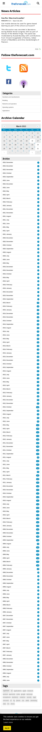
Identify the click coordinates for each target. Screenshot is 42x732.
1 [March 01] (26, 133)
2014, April (6, 342)
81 (38, 400)
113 (38, 436)
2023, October (7, 173)
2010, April (6, 515)
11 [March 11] (4, 141)
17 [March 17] (38, 141)
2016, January (7, 288)
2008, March (6, 605)
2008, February (7, 608)
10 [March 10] (38, 137)
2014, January (7, 353)
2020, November (8, 241)
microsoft (6, 700)
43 (38, 331)
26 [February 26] (10, 133)
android (5, 694)
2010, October (7, 493)
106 (38, 443)
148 (38, 540)
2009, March (6, 561)
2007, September (8, 626)
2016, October (7, 274)
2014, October (7, 320)
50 (38, 335)
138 (38, 479)
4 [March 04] (4, 137)
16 (38, 302)
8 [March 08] (26, 137)
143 (38, 526)
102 (38, 407)
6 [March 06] (15, 137)
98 (38, 410)
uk (12, 691)
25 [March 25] (4, 148)
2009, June (6, 551)
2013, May (6, 382)
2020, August (7, 252)
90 (38, 457)
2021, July (6, 220)
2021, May (6, 227)
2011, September (8, 454)
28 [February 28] (21, 133)
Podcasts (4, 20)
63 (38, 346)
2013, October (7, 364)
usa (23, 700)
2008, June (6, 594)
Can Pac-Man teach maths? (12, 18)
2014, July (6, 331)
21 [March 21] (21, 145)
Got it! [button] (7, 728)
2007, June (6, 637)
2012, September (8, 410)
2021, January (7, 234)
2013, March (6, 389)
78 (38, 349)
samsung (29, 694)
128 (38, 508)
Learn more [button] (8, 722)
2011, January (7, 482)
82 (38, 472)
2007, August (7, 630)
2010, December (8, 486)
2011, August (7, 457)
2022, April (6, 195)
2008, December (8, 572)
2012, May (6, 425)
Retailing (5, 100)
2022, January (7, 205)
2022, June (6, 187)
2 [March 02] (32, 133)
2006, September (8, 669)
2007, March (6, 648)
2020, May (6, 263)
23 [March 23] (32, 145)
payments (12, 694)
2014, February (7, 349)
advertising (33, 700)
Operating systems (8, 107)
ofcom (12, 704)
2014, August (7, 328)
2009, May (6, 554)
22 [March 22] (26, 145)
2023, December (8, 166)
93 (38, 544)
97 (38, 392)
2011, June (6, 464)
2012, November (8, 403)
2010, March (6, 518)
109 (38, 446)
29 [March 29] (26, 148)
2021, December (8, 209)
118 (38, 486)
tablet (27, 700)
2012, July (6, 418)
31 (38, 328)
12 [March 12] (10, 141)
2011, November (8, 446)
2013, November (8, 360)
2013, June (6, 378)
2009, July (6, 547)
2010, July (6, 504)
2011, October (7, 450)
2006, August (7, 673)
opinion (6, 691)
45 (38, 317)
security (29, 697)
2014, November (8, 317)
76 (38, 367)
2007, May (6, 641)
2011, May (6, 468)
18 (38, 306)
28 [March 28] (21, 148)
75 (38, 374)
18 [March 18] (4, 145)
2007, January (7, 655)
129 (38, 439)
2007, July (6, 633)
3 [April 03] (15, 152)
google (23, 694)
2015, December (8, 292)
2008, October (7, 579)
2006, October (7, 666)
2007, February (7, 651)
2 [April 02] (9, 152)
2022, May (6, 191)
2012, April (6, 428)
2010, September (8, 497)
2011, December (8, 443)
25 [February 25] (4, 133)
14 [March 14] (21, 141)
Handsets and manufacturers (11, 97)
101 (38, 475)
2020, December (8, 238)
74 (38, 385)
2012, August (7, 414)
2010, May (6, 511)
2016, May (6, 277)
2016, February (7, 284)
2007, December (8, 615)
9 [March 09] (32, 137)
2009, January (7, 569)
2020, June (6, 259)
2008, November (8, 576)
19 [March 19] (10, 145)
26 (38, 310)
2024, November (8, 162)
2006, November (8, 662)
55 (38, 342)
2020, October (7, 245)
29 (38, 569)
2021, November (8, 213)
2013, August (7, 371)
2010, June (6, 508)
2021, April (6, 231)
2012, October (7, 407)
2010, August (7, 500)
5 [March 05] (9, 137)
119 (38, 454)
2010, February (7, 522)
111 (38, 500)
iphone (18, 700)
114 (38, 511)
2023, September (8, 177)
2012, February (7, 436)
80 (38, 421)
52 (38, 338)
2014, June (6, 335)
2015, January (7, 310)
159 (38, 547)
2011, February (7, 479)
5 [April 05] (26, 152)
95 (38, 396)
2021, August (7, 216)
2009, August (7, 544)
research (30, 691)
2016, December (8, 267)
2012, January (7, 439)
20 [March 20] (15, 145)
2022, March (6, 198)
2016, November (8, 270)
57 (38, 371)
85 (38, 353)
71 (38, 364)
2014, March (6, 346)
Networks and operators (9, 104)
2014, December (8, 313)
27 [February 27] (15, 133)
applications (18, 691)
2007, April (6, 644)
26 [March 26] (10, 148)
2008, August (7, 587)
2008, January (7, 612)
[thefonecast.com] (21, 3)
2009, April (6, 558)
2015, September (8, 299)
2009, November (8, 533)
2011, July (6, 461)
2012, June (6, 421)
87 (38, 403)
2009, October (7, 536)
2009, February (7, 565)
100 (38, 428)
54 (38, 320)
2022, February (7, 202)
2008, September (8, 583)
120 (38, 464)
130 (38, 450)
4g (14, 700)
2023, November (8, 169)
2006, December (8, 659)
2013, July (6, 374)
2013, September (8, 367)
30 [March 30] (32, 148)
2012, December (8, 400)
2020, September (8, 249)
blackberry (15, 697)
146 (38, 533)
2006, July (6, 676)
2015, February (7, 306)
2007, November (8, 619)
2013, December (8, 356)
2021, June (6, 223)
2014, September (8, 324)
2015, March (6, 302)
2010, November (8, 490)
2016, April (6, 281)
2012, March (6, 432)
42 (38, 324)
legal (34, 697)
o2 (11, 700)
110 (38, 432)
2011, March (6, 475)
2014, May (6, 338)
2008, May (6, 597)
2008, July (6, 590)
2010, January (7, 526)
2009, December (8, 529)
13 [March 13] (15, 141)
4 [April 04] (21, 152)
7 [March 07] (21, 137)
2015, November (8, 295)
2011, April (6, 472)
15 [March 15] (26, 141)
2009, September (8, 540)
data (4, 704)
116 (38, 482)
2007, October (7, 623)
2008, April (6, 601)
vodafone (22, 697)
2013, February (7, 392)
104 (38, 518)
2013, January (7, 396)
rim (8, 704)
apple (24, 691)
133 (38, 425)
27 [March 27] (15, 148)
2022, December (8, 184)
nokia (18, 694)
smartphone (7, 697)
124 (38, 461)
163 (38, 561)
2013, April (6, 385)
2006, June (6, 680)
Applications (6, 110)
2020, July (6, 256)
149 (38, 536)
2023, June (6, 180)
